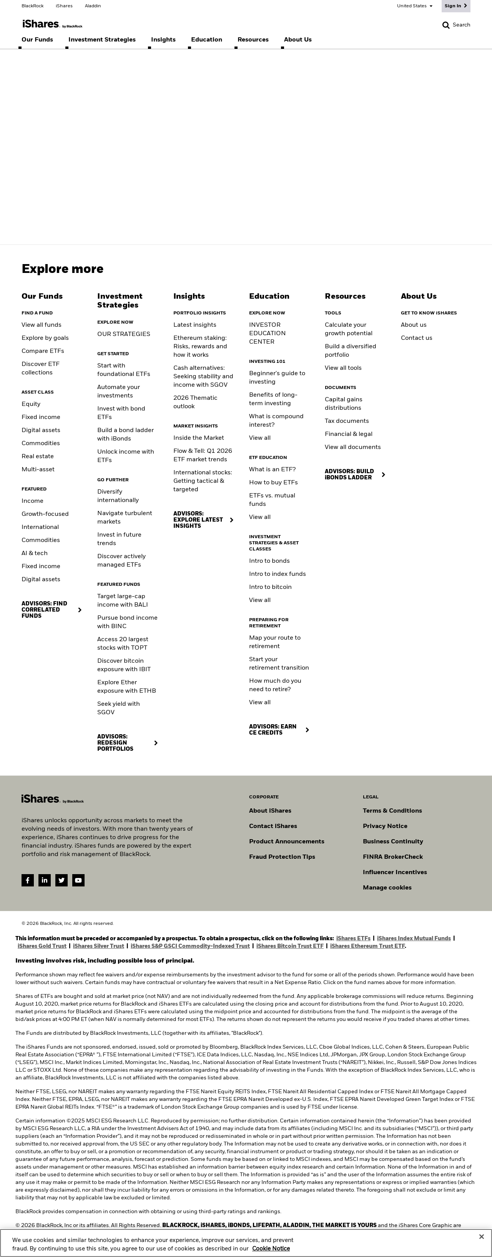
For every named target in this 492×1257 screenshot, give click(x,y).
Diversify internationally (118, 496)
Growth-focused (45, 514)
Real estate (38, 457)
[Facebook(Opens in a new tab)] (28, 880)
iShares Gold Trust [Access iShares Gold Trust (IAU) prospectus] (42, 946)
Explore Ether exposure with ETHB (126, 687)
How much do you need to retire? (275, 685)
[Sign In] (456, 6)
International (40, 527)
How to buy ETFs (273, 483)
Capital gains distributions (343, 404)
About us (414, 325)
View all (260, 438)
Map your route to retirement (275, 642)
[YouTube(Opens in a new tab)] (78, 880)
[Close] (481, 1240)
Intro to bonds (269, 561)
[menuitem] (37, 40)
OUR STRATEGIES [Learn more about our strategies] (123, 334)
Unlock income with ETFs (125, 456)
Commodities (41, 444)
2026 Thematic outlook (195, 402)
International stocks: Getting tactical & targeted (202, 481)
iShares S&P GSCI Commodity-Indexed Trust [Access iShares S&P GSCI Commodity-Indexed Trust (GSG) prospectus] (190, 946)
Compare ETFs (43, 351)
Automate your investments (118, 391)
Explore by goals (45, 338)
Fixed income (41, 417)
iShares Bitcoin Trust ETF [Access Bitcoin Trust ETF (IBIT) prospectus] (290, 946)
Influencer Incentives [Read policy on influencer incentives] (395, 873)
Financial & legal (348, 434)
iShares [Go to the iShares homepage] (64, 6)
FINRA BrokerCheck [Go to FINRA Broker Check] (393, 857)
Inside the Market (198, 438)
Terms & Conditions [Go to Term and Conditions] (392, 811)
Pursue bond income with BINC (127, 622)
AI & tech (35, 553)
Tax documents (347, 421)
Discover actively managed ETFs (121, 561)
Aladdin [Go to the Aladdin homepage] (93, 6)
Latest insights (194, 325)
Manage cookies (387, 888)
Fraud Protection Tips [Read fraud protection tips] (282, 857)
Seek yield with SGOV (118, 708)
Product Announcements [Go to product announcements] (286, 842)
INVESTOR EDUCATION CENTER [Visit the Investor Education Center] (267, 333)
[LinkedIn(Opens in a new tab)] (44, 880)
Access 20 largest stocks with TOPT (122, 644)
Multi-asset (38, 470)
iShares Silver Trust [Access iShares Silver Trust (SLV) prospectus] (98, 946)
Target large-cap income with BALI (122, 601)
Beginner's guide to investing (277, 378)
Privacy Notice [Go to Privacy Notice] (385, 826)
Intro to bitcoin (270, 587)
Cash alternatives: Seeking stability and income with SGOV (203, 376)
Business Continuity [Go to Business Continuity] (393, 842)
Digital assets (41, 430)
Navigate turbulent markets (124, 517)
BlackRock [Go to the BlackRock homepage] (32, 6)
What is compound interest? (276, 421)
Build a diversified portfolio (350, 351)
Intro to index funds (277, 574)
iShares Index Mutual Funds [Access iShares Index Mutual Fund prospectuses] (414, 938)
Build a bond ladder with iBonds (125, 434)
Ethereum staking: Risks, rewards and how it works (200, 346)
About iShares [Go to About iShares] (270, 811)
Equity (31, 404)
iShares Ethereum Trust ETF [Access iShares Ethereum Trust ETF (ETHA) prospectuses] (367, 946)
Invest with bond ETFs (121, 413)
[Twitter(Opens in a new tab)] (61, 880)
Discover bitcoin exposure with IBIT (124, 665)
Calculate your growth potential (348, 329)
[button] (446, 25)
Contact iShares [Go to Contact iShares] (273, 826)
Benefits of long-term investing (273, 399)
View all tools (343, 368)
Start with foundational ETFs (123, 370)
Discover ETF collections (41, 368)
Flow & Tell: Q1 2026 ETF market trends (202, 455)
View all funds (42, 325)
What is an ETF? (272, 470)
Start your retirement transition (279, 664)
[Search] (456, 25)
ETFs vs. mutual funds (272, 500)
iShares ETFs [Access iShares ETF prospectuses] (353, 938)
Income (32, 501)
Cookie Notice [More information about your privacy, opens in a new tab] (271, 1252)
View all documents (353, 447)
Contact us (416, 338)
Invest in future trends (119, 539)
